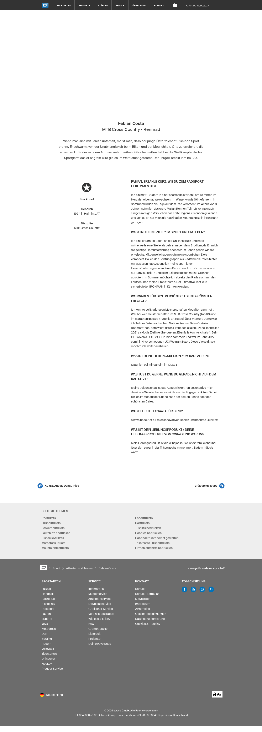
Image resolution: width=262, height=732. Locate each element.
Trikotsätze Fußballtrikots (152, 543)
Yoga (45, 623)
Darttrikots (142, 523)
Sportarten (63, 5)
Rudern (46, 643)
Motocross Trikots (53, 543)
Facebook (184, 589)
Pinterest (211, 589)
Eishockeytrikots (53, 538)
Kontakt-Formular (147, 593)
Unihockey (49, 658)
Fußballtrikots (51, 523)
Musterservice (97, 593)
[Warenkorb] (175, 5)
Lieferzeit (94, 633)
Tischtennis (49, 653)
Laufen (46, 613)
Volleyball (48, 648)
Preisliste (94, 638)
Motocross (49, 628)
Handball (47, 593)
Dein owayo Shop (99, 643)
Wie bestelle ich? (99, 618)
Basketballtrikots (53, 528)
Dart (44, 633)
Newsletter (142, 598)
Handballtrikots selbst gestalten (156, 538)
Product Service (52, 668)
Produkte (84, 5)
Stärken (103, 5)
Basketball (48, 598)
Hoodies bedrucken (148, 533)
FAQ (91, 623)
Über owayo (139, 5)
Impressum (142, 603)
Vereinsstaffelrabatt (101, 613)
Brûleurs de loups (206, 485)
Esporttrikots (144, 518)
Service (120, 5)
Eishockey (48, 603)
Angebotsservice (99, 598)
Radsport (48, 608)
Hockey (47, 663)
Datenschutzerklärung (150, 618)
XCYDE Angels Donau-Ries (62, 485)
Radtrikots (49, 518)
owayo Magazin (198, 5)
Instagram (202, 589)
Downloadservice (99, 603)
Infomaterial (96, 589)
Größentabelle (98, 628)
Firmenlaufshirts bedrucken (154, 548)
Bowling (47, 638)
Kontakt (159, 5)
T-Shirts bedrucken (148, 528)
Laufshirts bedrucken (56, 533)
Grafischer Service (100, 608)
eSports (47, 618)
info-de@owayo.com (111, 715)
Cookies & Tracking (147, 623)
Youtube (193, 589)
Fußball (46, 589)
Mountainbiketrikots (55, 548)
